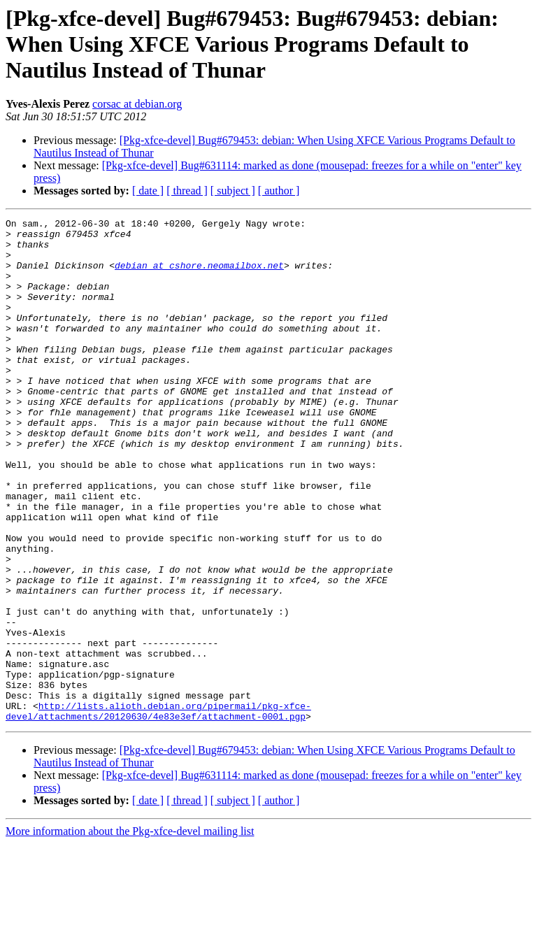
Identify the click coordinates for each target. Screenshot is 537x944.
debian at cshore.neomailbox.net (199, 275)
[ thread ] (187, 190)
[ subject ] (232, 190)
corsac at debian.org (137, 104)
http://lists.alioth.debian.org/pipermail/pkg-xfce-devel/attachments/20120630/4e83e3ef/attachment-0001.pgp (158, 810)
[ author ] (279, 190)
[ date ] (148, 190)
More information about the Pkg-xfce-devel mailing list (130, 932)
